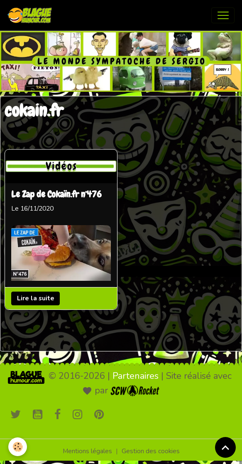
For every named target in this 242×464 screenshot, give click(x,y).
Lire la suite (35, 298)
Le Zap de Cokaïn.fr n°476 (56, 194)
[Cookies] (17, 446)
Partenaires (135, 376)
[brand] (31, 15)
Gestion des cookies (151, 451)
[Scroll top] (225, 447)
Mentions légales (87, 451)
